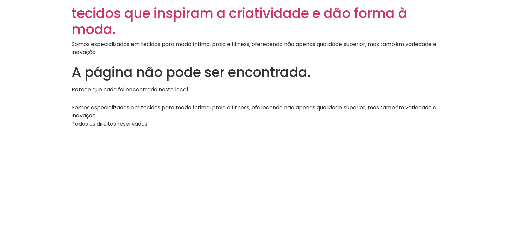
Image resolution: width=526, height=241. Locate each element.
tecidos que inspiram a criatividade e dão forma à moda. (239, 21)
